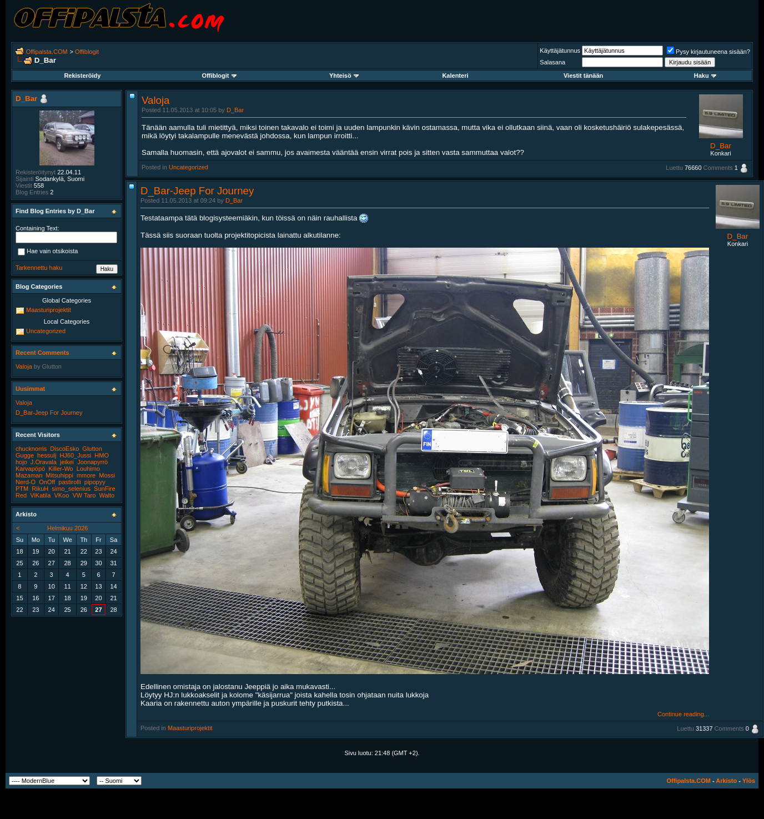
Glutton (52, 366)
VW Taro (84, 495)
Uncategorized (188, 167)
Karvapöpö (30, 468)
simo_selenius (71, 488)
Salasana (552, 62)
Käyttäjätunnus (560, 50)
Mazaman (29, 475)
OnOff (47, 482)
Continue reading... (683, 714)
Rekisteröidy (82, 75)
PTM (22, 488)
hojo (21, 462)
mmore (86, 475)
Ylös (748, 780)
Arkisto (726, 780)
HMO (101, 455)
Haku (705, 75)
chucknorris (31, 448)
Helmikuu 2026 (67, 528)
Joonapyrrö (92, 462)
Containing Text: (37, 228)
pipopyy (94, 482)
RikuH (40, 488)
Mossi (107, 475)
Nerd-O (26, 482)
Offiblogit (87, 51)
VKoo (61, 495)
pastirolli (69, 482)
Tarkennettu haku (39, 267)
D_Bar (235, 110)
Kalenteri (455, 75)
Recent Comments (42, 352)
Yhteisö (344, 75)
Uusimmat (30, 388)
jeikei (67, 462)
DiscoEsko (64, 448)
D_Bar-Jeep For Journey (197, 191)
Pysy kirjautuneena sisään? (708, 51)
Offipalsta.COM (47, 51)
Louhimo (88, 468)
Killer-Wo (60, 468)
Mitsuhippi (59, 475)
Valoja (155, 100)
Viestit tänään (583, 75)
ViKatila (40, 495)
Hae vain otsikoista (48, 252)
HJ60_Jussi (75, 455)
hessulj (46, 455)
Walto (106, 495)
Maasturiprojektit (190, 728)
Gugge (25, 455)
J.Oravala (44, 462)
